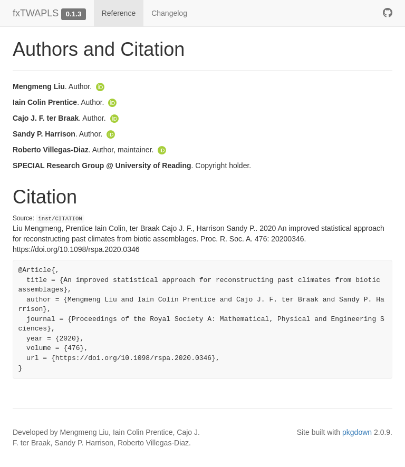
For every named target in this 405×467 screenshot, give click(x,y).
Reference (119, 13)
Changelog (169, 13)
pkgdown (357, 432)
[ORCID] (100, 86)
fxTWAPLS (36, 13)
